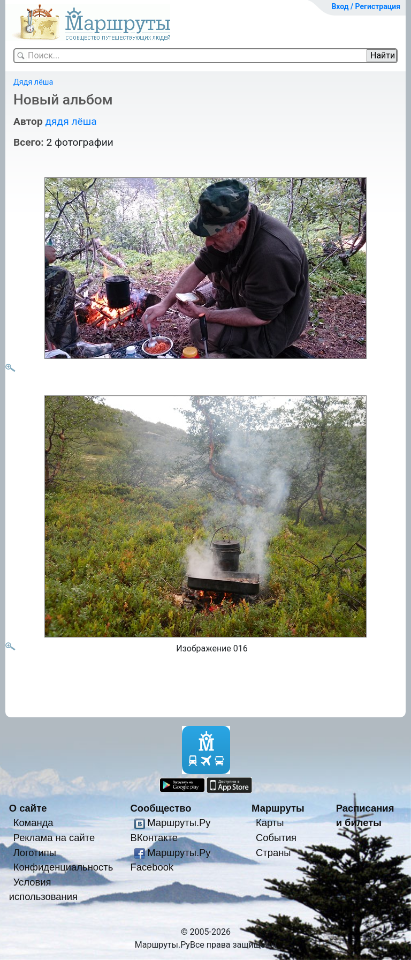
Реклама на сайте (54, 837)
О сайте (28, 808)
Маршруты (278, 808)
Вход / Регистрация (365, 6)
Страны (273, 852)
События (276, 837)
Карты (270, 822)
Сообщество (160, 808)
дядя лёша (70, 121)
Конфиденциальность (63, 867)
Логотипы (34, 852)
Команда (33, 822)
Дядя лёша (33, 82)
